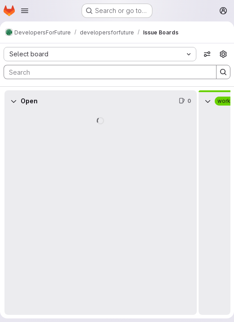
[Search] (105, 72)
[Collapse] (13, 101)
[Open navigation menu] (24, 11)
